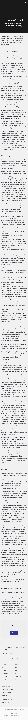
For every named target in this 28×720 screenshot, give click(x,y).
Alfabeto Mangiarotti (5, 696)
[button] (25, 3)
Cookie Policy (14, 713)
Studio (4, 671)
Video (16, 669)
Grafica (17, 674)
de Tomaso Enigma (7, 690)
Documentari (5, 669)
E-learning (18, 677)
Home (14, 633)
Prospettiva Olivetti (5, 704)
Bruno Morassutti (7, 693)
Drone (16, 671)
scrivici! (11, 654)
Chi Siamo (5, 674)
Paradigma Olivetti (7, 700)
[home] (6, 2)
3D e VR (17, 680)
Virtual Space (6, 677)
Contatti (4, 680)
